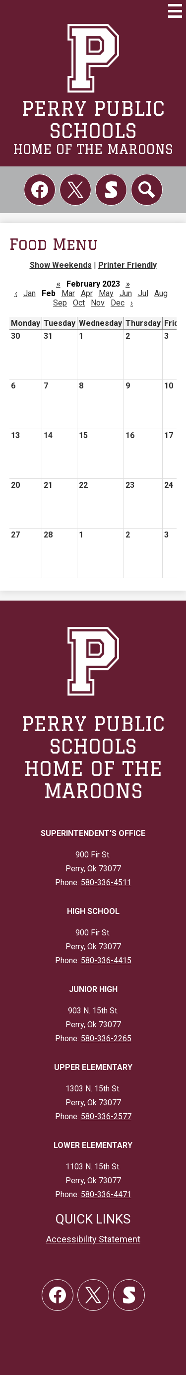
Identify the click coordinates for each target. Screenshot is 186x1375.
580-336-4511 (106, 882)
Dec (117, 302)
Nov (98, 302)
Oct (79, 302)
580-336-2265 (106, 1038)
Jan (29, 293)
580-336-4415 (106, 960)
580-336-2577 (106, 1116)
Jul (143, 293)
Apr (87, 293)
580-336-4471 (106, 1194)
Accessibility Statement (93, 1239)
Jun (126, 293)
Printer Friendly (127, 265)
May (106, 293)
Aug (161, 293)
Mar (68, 293)
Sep (60, 302)
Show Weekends (61, 265)
